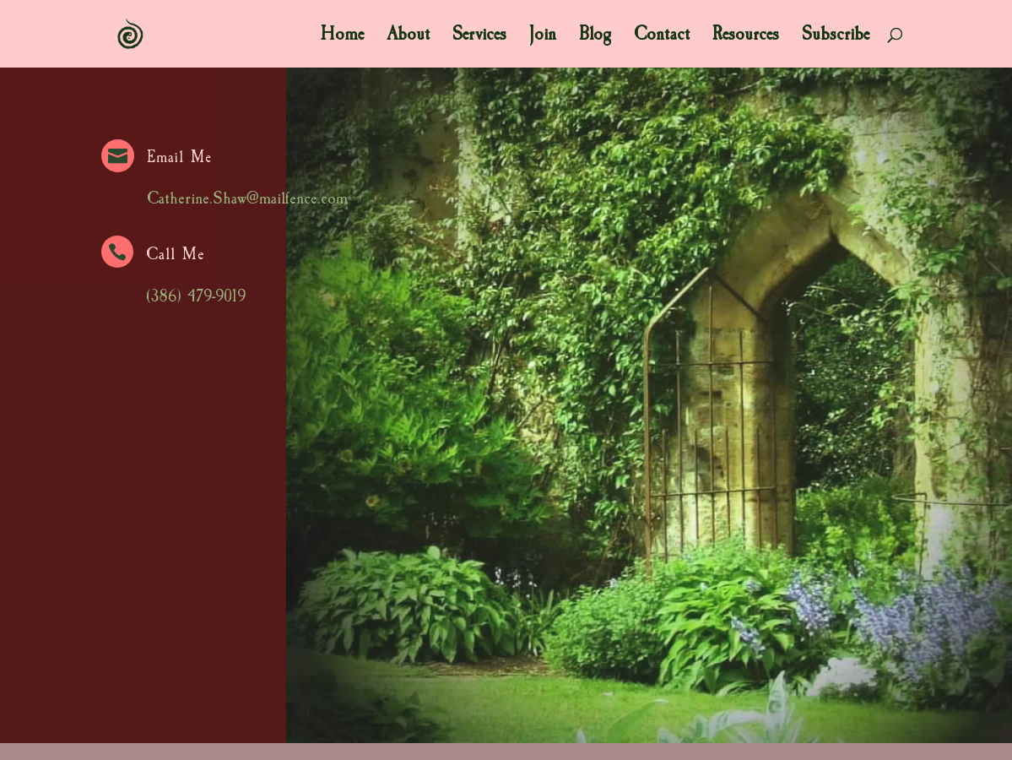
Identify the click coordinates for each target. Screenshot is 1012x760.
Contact (662, 37)
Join (542, 37)
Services (479, 37)
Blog (595, 37)
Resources (745, 37)
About (408, 37)
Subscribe (835, 37)
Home (342, 37)
